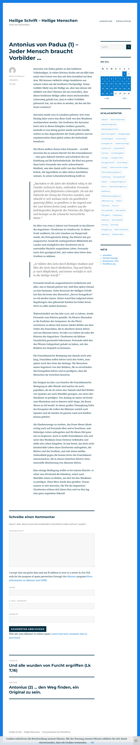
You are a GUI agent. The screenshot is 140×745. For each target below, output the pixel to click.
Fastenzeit (106, 148)
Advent (104, 119)
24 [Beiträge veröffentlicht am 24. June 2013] (103, 93)
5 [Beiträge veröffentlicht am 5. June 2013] (111, 79)
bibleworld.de (123, 21)
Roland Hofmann (16, 76)
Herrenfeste (122, 162)
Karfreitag (105, 177)
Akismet (71, 576)
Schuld (104, 225)
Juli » (125, 98)
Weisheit (105, 234)
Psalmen (105, 220)
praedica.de (106, 21)
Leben (104, 182)
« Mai (106, 98)
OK (92, 742)
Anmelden (107, 255)
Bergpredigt (123, 134)
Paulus (115, 205)
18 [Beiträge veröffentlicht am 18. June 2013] (107, 88)
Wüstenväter (117, 234)
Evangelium (107, 143)
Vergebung (106, 229)
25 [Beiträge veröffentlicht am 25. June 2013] (107, 93)
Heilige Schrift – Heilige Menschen (43, 20)
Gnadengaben (117, 153)
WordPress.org (109, 264)
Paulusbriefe (107, 210)
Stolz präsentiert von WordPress (56, 732)
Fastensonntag (122, 143)
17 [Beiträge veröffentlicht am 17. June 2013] (103, 88)
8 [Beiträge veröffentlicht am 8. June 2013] (124, 79)
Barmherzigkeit (108, 134)
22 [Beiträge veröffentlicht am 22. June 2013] (124, 88)
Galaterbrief (118, 148)
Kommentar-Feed (110, 261)
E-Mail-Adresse (18, 601)
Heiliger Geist (117, 158)
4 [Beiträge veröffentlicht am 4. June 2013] (107, 79)
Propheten (117, 215)
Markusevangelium (118, 186)
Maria (104, 186)
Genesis (104, 153)
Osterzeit (105, 205)
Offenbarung (107, 201)
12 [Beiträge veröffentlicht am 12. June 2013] (111, 83)
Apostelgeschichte (109, 129)
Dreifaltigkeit (107, 139)
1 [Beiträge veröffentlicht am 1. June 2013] (124, 74)
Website (13, 614)
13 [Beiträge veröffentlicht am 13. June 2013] (116, 83)
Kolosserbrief (119, 177)
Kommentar (16, 531)
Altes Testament (118, 119)
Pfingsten (105, 215)
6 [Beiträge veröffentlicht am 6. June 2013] (115, 79)
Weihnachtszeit (121, 229)
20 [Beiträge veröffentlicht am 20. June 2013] (116, 88)
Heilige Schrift (107, 162)
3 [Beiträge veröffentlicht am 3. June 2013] (102, 79)
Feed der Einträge (110, 258)
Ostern (119, 201)
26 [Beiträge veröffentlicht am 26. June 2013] (111, 93)
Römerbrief (117, 220)
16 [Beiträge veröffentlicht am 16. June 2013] (129, 83)
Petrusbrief (120, 210)
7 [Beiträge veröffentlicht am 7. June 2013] (120, 79)
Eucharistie (121, 139)
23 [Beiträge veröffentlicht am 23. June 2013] (129, 88)
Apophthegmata (108, 124)
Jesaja (104, 167)
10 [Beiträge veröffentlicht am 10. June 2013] (103, 83)
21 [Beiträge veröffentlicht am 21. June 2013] (120, 88)
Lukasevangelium (118, 182)
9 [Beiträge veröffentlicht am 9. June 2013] (128, 79)
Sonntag (114, 225)
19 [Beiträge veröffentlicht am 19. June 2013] (111, 88)
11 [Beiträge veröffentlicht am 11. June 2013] (107, 83)
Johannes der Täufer (119, 167)
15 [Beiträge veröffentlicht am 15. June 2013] (124, 83)
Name (12, 587)
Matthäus (105, 191)
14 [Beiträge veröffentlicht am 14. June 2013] (120, 83)
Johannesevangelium (111, 172)
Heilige (12, 84)
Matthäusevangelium (111, 196)
